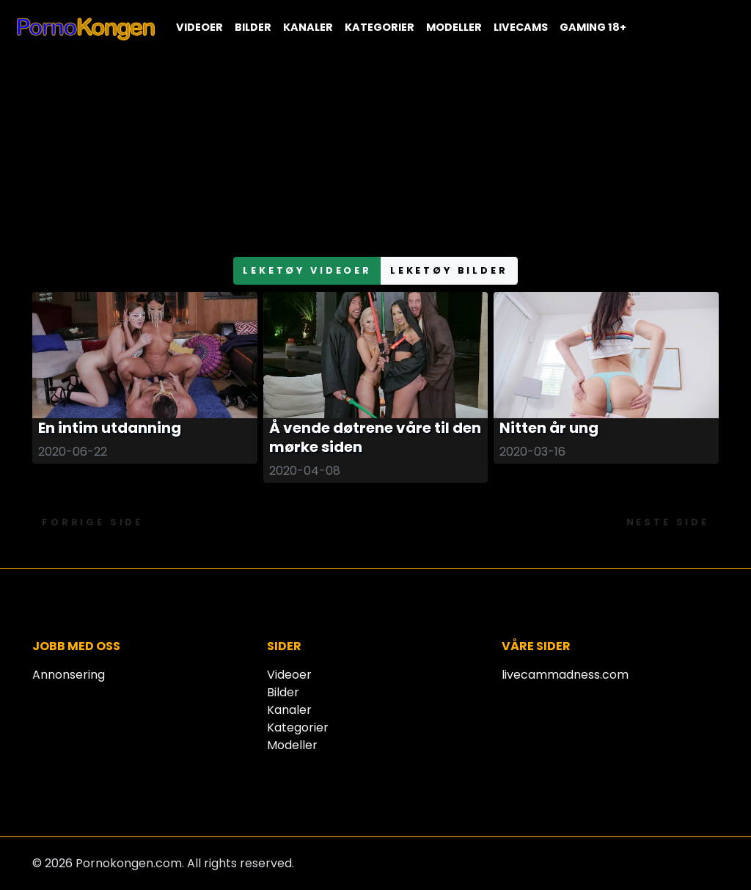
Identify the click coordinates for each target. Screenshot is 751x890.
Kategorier (379, 27)
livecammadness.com (565, 674)
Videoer (199, 27)
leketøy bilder (449, 270)
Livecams (521, 27)
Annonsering (68, 674)
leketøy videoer (307, 270)
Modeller (454, 27)
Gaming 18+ (593, 27)
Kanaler (308, 27)
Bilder (253, 27)
